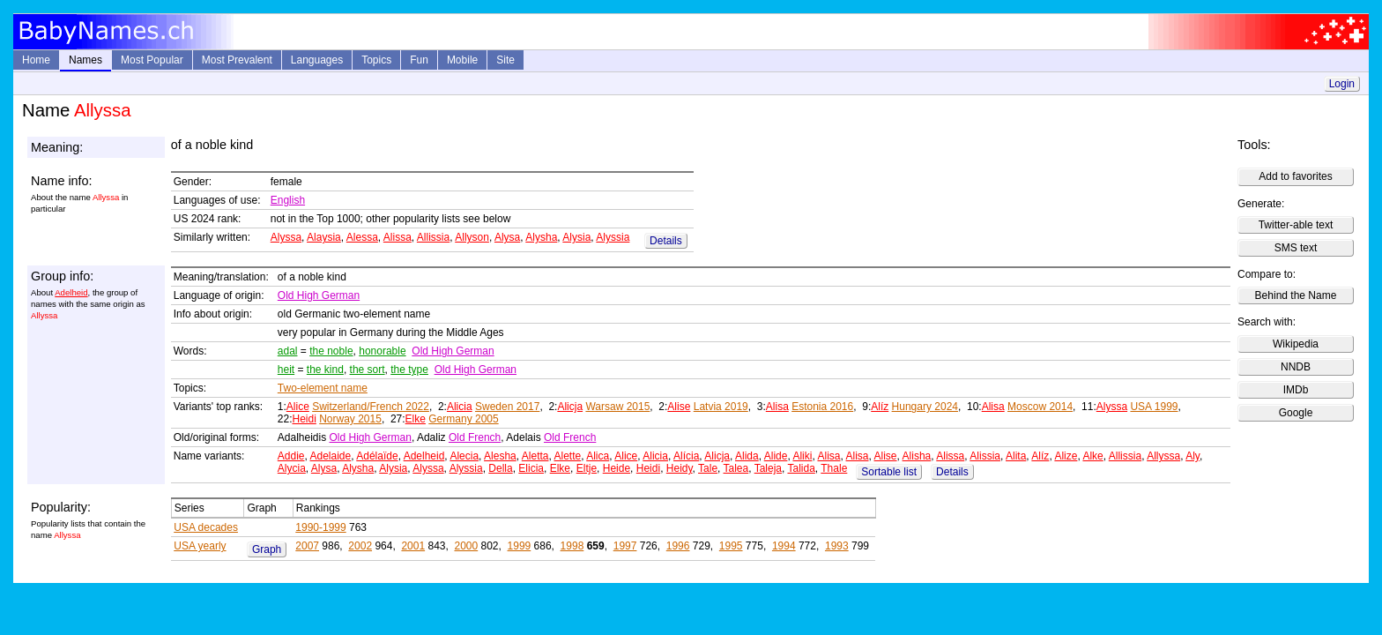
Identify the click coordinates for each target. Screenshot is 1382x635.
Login (1342, 84)
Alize (1065, 456)
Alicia (459, 406)
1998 (572, 546)
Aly (1192, 456)
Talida (800, 468)
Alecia (464, 456)
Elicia (531, 468)
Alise (678, 406)
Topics (376, 60)
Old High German (319, 295)
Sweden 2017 (507, 406)
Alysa (507, 237)
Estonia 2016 (822, 406)
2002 (360, 546)
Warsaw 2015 (617, 406)
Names (85, 60)
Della (500, 468)
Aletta (535, 456)
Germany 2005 (463, 419)
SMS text (1296, 248)
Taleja (768, 468)
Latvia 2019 (721, 406)
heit (286, 369)
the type (409, 369)
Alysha (541, 237)
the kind (325, 369)
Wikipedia (1296, 344)
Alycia (292, 468)
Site (505, 60)
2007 (307, 546)
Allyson (472, 237)
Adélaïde (377, 456)
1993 (837, 546)
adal (288, 351)
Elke (415, 419)
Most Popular (152, 60)
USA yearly (200, 546)
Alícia (686, 456)
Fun (419, 60)
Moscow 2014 (1040, 406)
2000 (466, 546)
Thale (834, 468)
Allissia (433, 237)
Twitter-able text (1296, 225)
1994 (784, 546)
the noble (331, 351)
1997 (625, 546)
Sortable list (889, 472)
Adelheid (71, 292)
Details (666, 241)
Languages (317, 60)
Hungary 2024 (925, 406)
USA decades (206, 527)
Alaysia (324, 237)
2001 (413, 546)
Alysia (576, 237)
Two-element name (323, 388)
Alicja (570, 406)
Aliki (802, 456)
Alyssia (612, 237)
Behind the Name (1296, 295)
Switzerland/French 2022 (370, 406)
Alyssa (286, 237)
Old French (475, 437)
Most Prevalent (237, 60)
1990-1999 (320, 527)
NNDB (1296, 367)
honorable (382, 351)
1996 (678, 546)
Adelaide (331, 456)
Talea (736, 468)
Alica (597, 456)
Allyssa (1163, 456)
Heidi (304, 419)
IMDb (1296, 390)
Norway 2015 (350, 419)
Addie (291, 456)
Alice (297, 406)
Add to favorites (1295, 176)
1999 (519, 546)
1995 (731, 546)
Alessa (362, 237)
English (288, 200)
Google (1296, 413)
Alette (568, 456)
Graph (266, 549)
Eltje (586, 468)
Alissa (397, 237)
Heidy (679, 468)
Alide (776, 456)
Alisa (777, 406)
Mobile (462, 60)
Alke (1092, 456)
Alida (747, 456)
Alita (1016, 456)
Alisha (917, 456)
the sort (367, 369)
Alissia (985, 456)
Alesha (500, 456)
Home (36, 60)
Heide (616, 468)
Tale (707, 468)
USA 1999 (1154, 406)
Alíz (879, 406)
